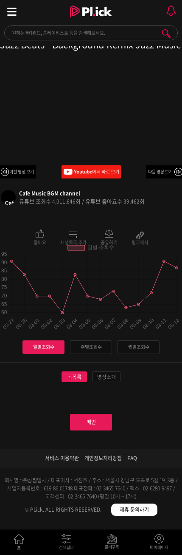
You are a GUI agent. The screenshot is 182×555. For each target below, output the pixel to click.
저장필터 (114, 543)
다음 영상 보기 (160, 171)
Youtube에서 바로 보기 (91, 171)
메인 (91, 422)
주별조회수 (91, 347)
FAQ (132, 458)
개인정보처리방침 (103, 458)
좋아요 (40, 242)
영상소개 (106, 377)
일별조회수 (43, 347)
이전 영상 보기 (21, 171)
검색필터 (68, 543)
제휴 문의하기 (134, 509)
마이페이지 (159, 543)
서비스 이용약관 (62, 458)
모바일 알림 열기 (171, 11)
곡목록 (74, 377)
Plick (91, 19)
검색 (166, 33)
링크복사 (140, 242)
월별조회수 (138, 347)
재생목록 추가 (73, 242)
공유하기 (109, 242)
